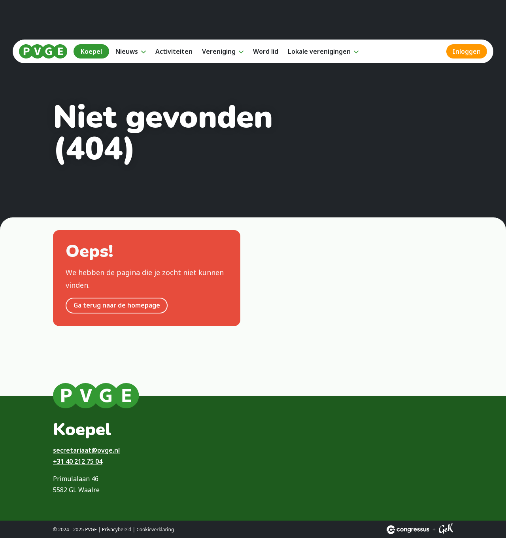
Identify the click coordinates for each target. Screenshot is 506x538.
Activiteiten (174, 51)
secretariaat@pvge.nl (86, 450)
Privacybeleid (117, 529)
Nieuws (126, 51)
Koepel (91, 51)
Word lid (265, 51)
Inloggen (467, 51)
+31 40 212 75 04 (77, 461)
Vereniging (219, 51)
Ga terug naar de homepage (117, 305)
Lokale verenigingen (319, 51)
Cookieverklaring (155, 529)
